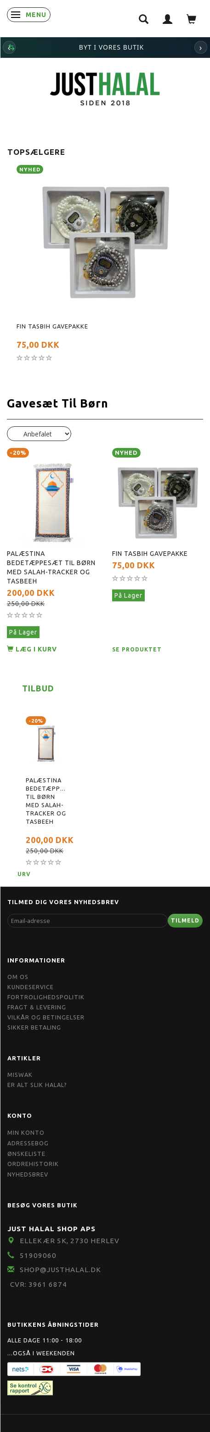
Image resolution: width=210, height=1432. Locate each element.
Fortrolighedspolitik (46, 997)
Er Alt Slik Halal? (37, 1084)
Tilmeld (185, 920)
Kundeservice (30, 987)
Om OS (17, 977)
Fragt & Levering (36, 1007)
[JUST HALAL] (105, 87)
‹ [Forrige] (9, 47)
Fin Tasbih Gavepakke (52, 326)
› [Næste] (201, 47)
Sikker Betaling (34, 1027)
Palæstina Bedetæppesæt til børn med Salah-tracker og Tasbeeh (51, 567)
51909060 (38, 1255)
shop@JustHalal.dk (60, 1270)
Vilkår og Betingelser (46, 1017)
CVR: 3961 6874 (38, 1284)
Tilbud (38, 688)
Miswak (20, 1074)
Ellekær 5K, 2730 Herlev (69, 1241)
